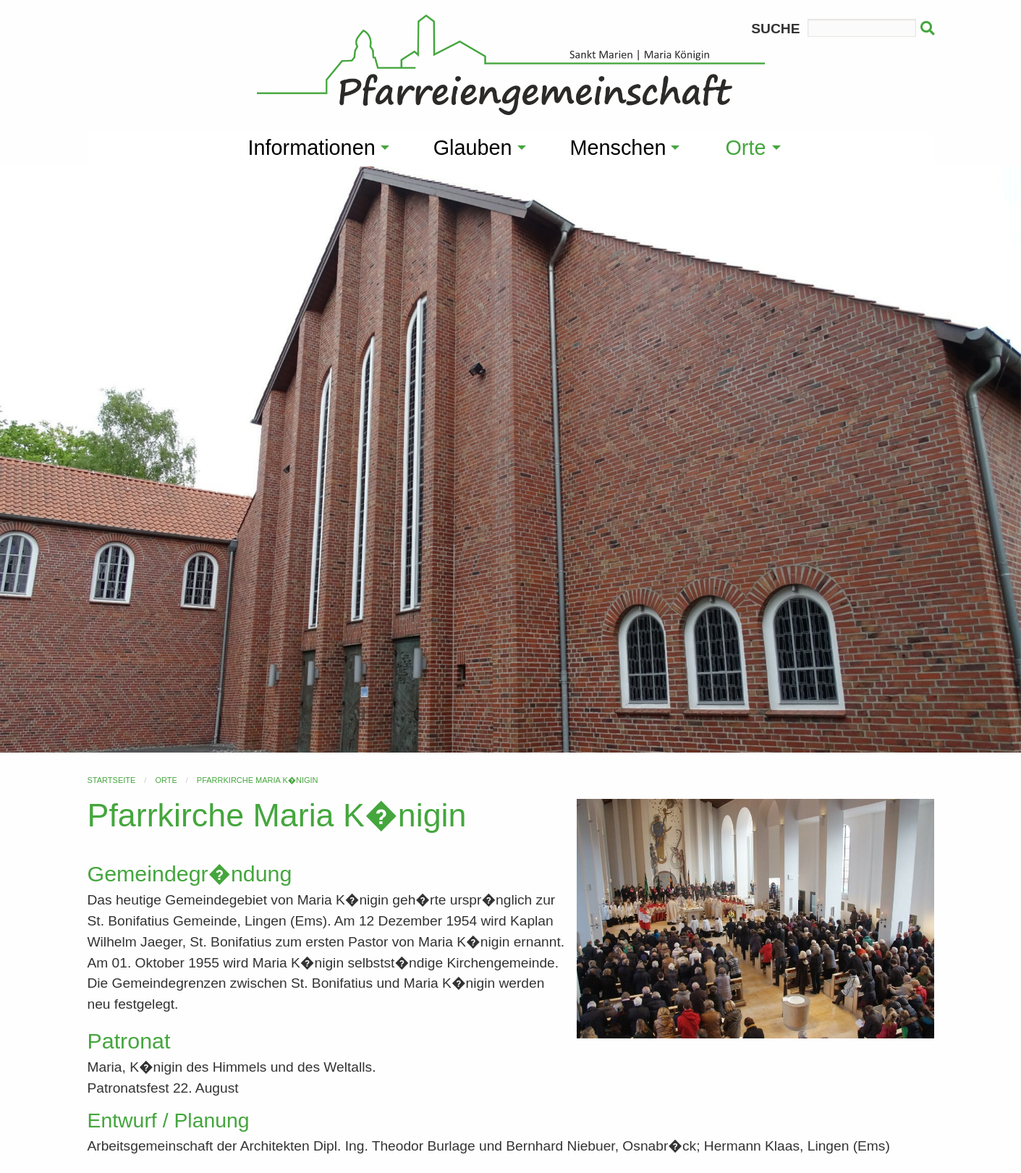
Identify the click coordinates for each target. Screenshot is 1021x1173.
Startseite (112, 780)
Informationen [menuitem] (312, 147)
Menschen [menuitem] (618, 147)
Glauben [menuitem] (472, 147)
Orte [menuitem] (745, 147)
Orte (166, 780)
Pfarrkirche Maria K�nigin (257, 780)
